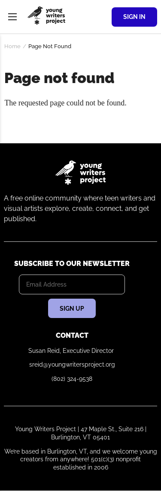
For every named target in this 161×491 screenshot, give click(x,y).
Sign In (134, 16)
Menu (12, 16)
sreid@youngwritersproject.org (72, 364)
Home (12, 46)
